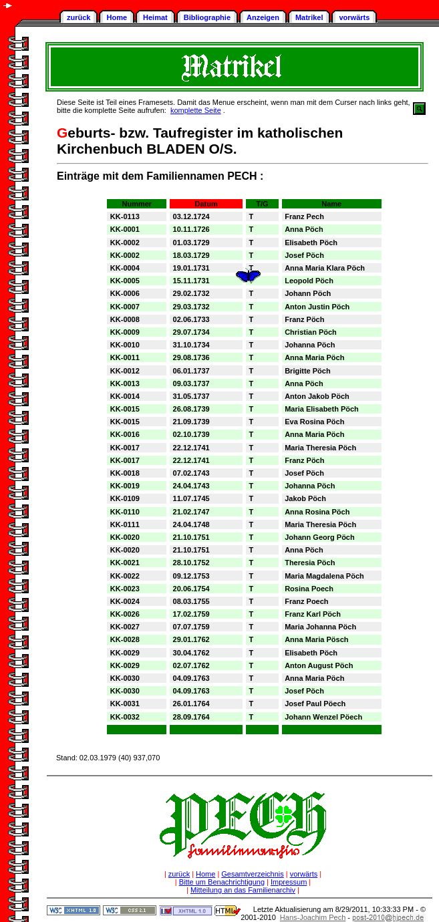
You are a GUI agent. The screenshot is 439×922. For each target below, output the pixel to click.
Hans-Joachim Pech (312, 917)
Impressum (289, 882)
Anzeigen (263, 17)
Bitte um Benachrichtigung (222, 882)
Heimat (155, 17)
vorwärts (354, 17)
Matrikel (309, 17)
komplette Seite (195, 110)
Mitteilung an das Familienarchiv (242, 890)
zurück (78, 17)
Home (116, 17)
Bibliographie (207, 17)
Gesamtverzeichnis (252, 874)
